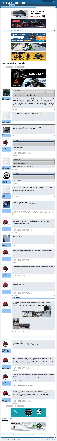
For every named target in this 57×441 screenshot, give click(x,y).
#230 (54, 245)
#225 (54, 169)
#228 (54, 215)
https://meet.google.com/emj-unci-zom (21, 380)
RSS (54, 437)
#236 (54, 370)
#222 (54, 122)
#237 (54, 387)
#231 (54, 262)
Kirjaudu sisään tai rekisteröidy (48, 1)
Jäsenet (22, 5)
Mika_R (14, 337)
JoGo (3, 134)
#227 (54, 196)
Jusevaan (4, 181)
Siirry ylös (52, 437)
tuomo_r (4, 195)
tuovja (3, 98)
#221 (54, 109)
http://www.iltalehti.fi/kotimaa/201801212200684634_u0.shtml (26, 203)
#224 (54, 155)
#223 (54, 135)
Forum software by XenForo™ (11, 439)
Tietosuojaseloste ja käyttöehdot (50, 439)
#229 (54, 232)
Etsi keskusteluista (5, 7)
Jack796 (4, 210)
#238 (54, 403)
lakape (21, 64)
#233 (54, 295)
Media (18, 5)
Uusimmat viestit (13, 7)
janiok (3, 167)
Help (44, 437)
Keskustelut (12, 5)
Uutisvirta (5, 5)
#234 (54, 334)
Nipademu (4, 148)
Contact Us (41, 437)
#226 (54, 183)
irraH (3, 244)
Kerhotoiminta (9, 64)
